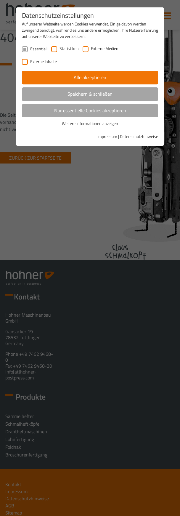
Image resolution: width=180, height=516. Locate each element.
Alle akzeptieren (90, 77)
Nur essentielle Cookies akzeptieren (90, 110)
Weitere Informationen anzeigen (90, 123)
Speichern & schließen (90, 93)
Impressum (107, 136)
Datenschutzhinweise (139, 136)
